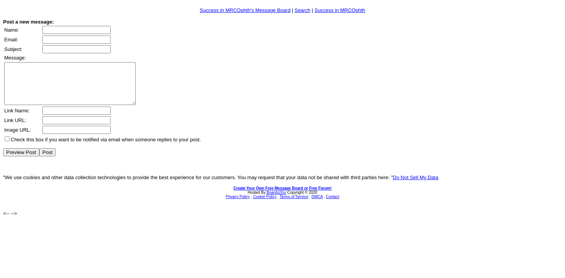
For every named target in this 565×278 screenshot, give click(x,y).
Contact (332, 205)
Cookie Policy (265, 205)
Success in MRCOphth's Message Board (245, 10)
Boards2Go (276, 200)
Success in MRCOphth (340, 10)
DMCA (317, 205)
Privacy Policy (238, 205)
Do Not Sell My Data (416, 185)
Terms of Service (294, 205)
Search (302, 10)
